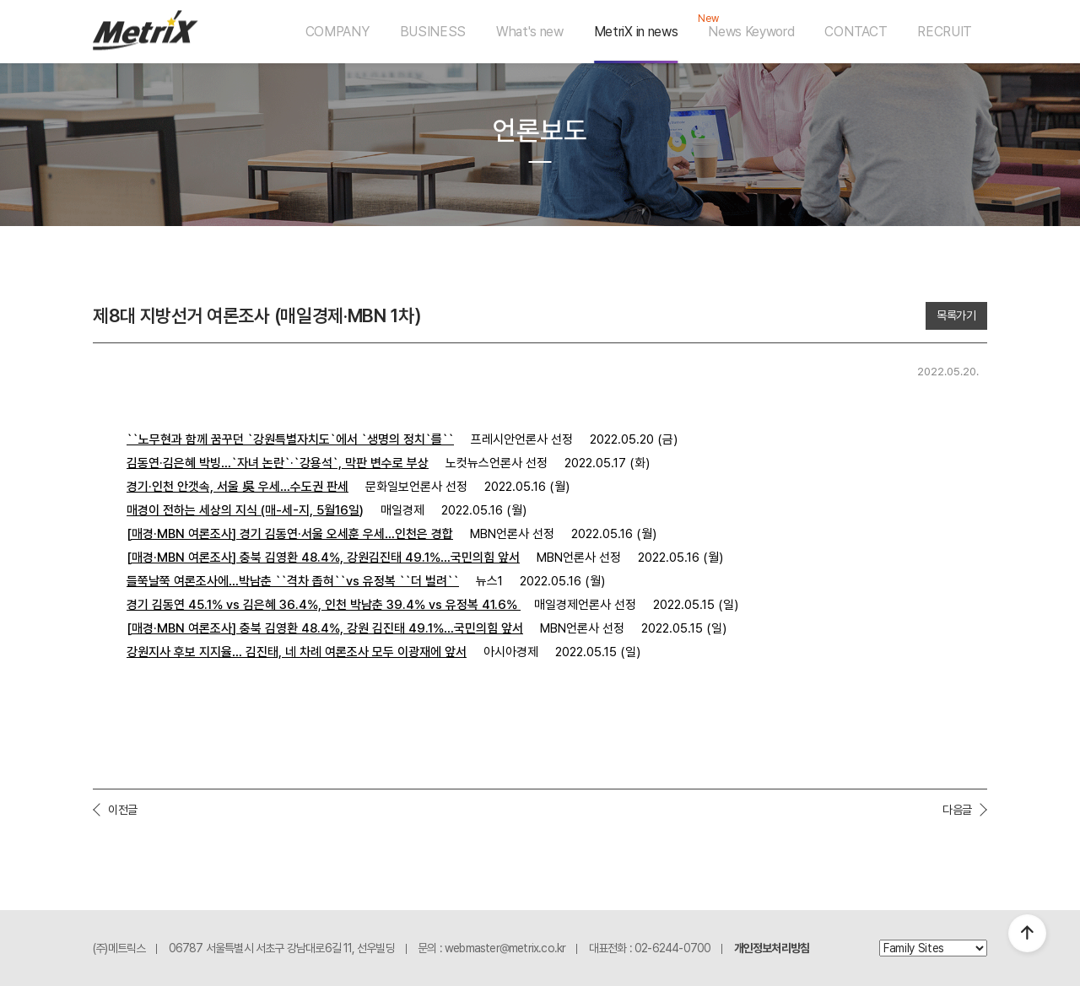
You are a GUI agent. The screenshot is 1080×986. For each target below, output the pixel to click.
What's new (530, 32)
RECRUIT (944, 32)
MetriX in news (636, 32)
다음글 (957, 809)
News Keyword (751, 32)
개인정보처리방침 (772, 948)
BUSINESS (433, 32)
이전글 (123, 809)
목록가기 (956, 315)
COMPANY (337, 32)
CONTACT (855, 32)
